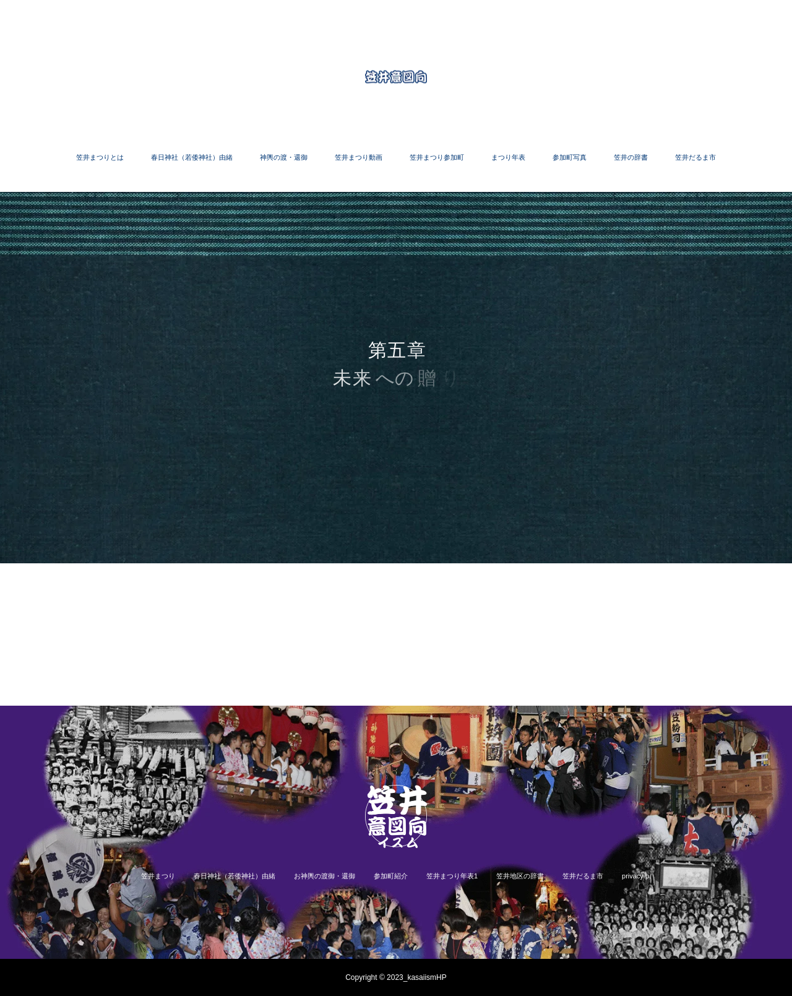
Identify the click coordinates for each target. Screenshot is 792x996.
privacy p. (636, 876)
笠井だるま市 (695, 157)
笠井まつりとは (100, 157)
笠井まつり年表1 (452, 876)
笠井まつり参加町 (437, 157)
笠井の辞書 (631, 157)
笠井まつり (158, 876)
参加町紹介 (391, 876)
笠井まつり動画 (358, 157)
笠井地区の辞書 (520, 876)
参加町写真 (570, 157)
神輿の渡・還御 (284, 157)
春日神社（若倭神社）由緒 (192, 157)
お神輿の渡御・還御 (324, 876)
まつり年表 (508, 157)
